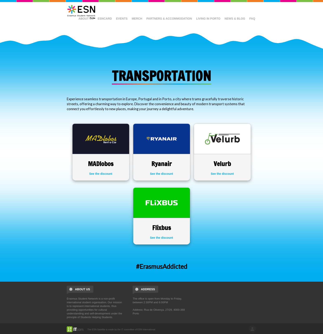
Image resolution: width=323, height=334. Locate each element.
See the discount (100, 173)
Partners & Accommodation (169, 18)
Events (122, 18)
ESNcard (105, 18)
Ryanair (161, 163)
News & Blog (235, 18)
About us (86, 18)
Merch (137, 18)
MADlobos (101, 163)
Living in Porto (208, 18)
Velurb (222, 163)
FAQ (252, 18)
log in (252, 329)
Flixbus (161, 227)
